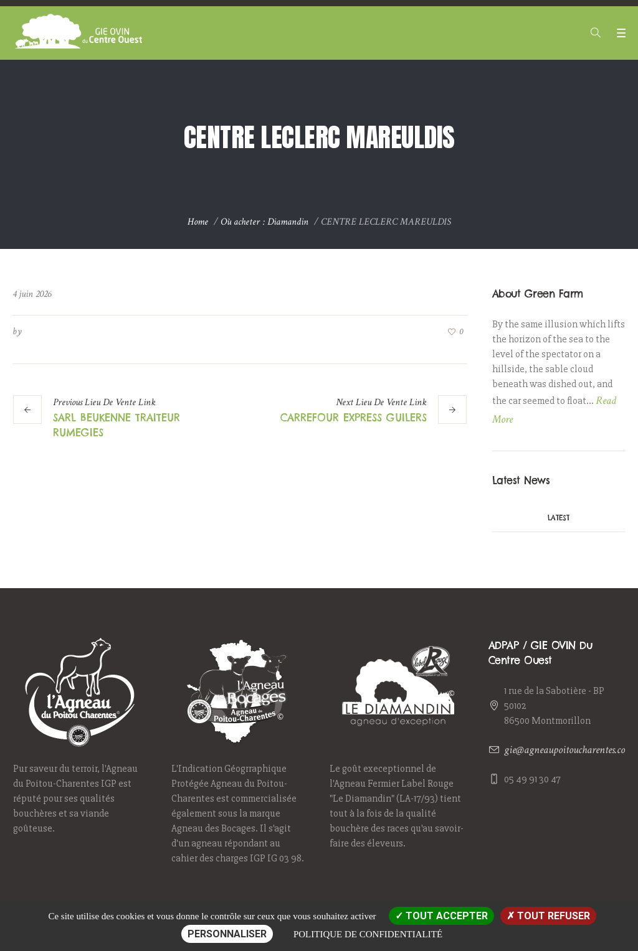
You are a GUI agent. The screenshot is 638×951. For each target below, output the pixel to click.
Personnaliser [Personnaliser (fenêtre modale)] (227, 934)
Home (198, 221)
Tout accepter (441, 916)
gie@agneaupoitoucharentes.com (568, 750)
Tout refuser (548, 916)
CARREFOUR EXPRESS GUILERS (353, 417)
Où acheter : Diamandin (264, 221)
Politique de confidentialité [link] (367, 934)
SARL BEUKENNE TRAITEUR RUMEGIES (116, 425)
